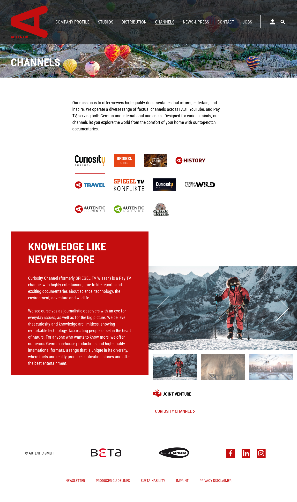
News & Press (196, 21)
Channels (164, 21)
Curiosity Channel (175, 420)
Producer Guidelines (113, 490)
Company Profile (72, 21)
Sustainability (153, 490)
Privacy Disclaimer (215, 490)
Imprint (182, 490)
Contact (225, 21)
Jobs (247, 21)
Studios (105, 21)
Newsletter (75, 490)
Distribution (134, 21)
